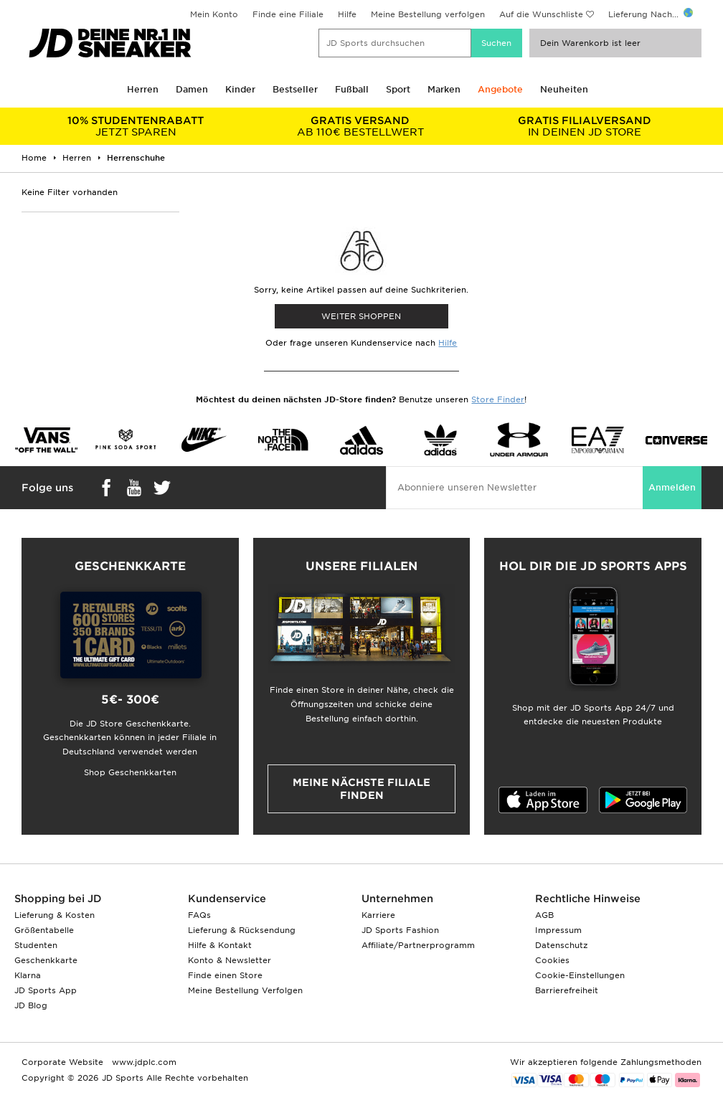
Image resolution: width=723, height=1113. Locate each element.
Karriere (378, 915)
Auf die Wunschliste (541, 14)
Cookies (552, 960)
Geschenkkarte (45, 960)
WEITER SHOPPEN (361, 316)
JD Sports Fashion (400, 930)
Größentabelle (44, 930)
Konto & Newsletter (229, 960)
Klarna (27, 975)
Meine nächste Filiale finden (361, 789)
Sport (398, 89)
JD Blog (30, 1005)
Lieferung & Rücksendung (242, 930)
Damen (192, 89)
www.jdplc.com (142, 1062)
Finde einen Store (225, 975)
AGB (544, 915)
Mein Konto (214, 14)
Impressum (558, 930)
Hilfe (347, 14)
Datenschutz (561, 945)
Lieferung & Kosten (54, 915)
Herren (143, 89)
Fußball (352, 89)
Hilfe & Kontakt (220, 945)
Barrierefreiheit (566, 990)
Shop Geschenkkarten (130, 772)
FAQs (199, 915)
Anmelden (672, 487)
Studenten (35, 945)
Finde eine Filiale (287, 14)
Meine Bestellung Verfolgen (245, 990)
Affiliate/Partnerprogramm (418, 945)
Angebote (500, 89)
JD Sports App (45, 990)
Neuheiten (564, 89)
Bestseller (295, 89)
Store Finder (497, 399)
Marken (443, 89)
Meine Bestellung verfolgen (428, 14)
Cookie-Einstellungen (580, 975)
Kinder (240, 89)
